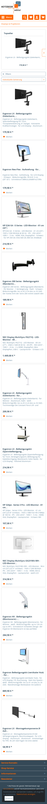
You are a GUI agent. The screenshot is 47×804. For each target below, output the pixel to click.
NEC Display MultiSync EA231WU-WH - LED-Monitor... (21, 562)
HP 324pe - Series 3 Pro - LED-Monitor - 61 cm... (23, 506)
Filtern (7, 74)
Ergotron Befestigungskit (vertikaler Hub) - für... (23, 673)
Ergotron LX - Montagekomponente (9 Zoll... (21, 729)
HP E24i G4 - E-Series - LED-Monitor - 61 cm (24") (23, 226)
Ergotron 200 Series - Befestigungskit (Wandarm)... (21, 282)
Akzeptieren (9, 798)
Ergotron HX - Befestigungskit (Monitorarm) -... (17, 617)
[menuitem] (6, 17)
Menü (7, 17)
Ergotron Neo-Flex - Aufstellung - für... (21, 169)
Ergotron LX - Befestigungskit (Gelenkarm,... (23, 57)
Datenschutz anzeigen (26, 794)
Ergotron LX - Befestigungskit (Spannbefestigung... (17, 450)
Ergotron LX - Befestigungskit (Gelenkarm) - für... (17, 394)
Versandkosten (8, 789)
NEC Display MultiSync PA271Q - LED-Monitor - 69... (21, 338)
